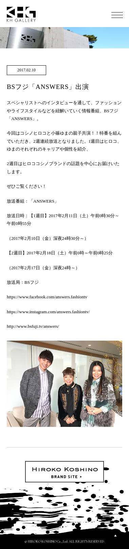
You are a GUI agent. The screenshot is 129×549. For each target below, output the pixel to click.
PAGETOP (115, 535)
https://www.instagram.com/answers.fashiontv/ (48, 311)
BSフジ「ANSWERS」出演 (48, 86)
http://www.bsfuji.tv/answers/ (33, 326)
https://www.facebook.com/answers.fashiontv (47, 296)
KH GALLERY (21, 14)
